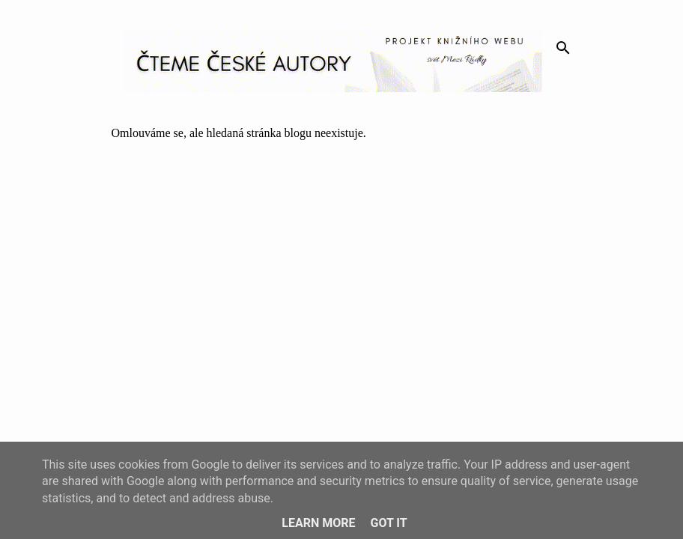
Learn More (318, 523)
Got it (388, 523)
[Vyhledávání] (563, 48)
